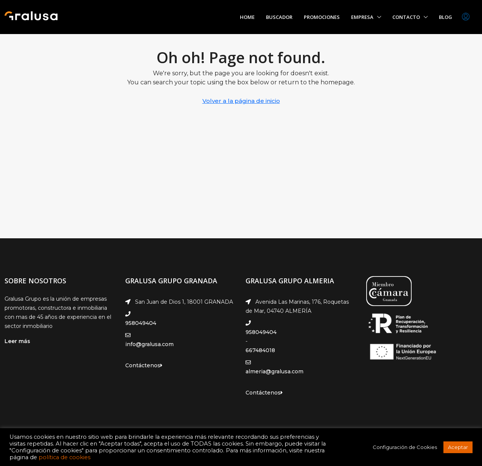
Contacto (406, 17)
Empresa (362, 17)
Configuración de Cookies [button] (405, 447)
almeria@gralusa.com (274, 371)
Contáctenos (143, 365)
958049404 (140, 323)
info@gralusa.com (149, 344)
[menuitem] (466, 17)
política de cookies (64, 457)
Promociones (322, 17)
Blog (445, 17)
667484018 (260, 350)
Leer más (17, 341)
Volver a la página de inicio (241, 100)
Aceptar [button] (458, 447)
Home (247, 17)
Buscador (279, 17)
